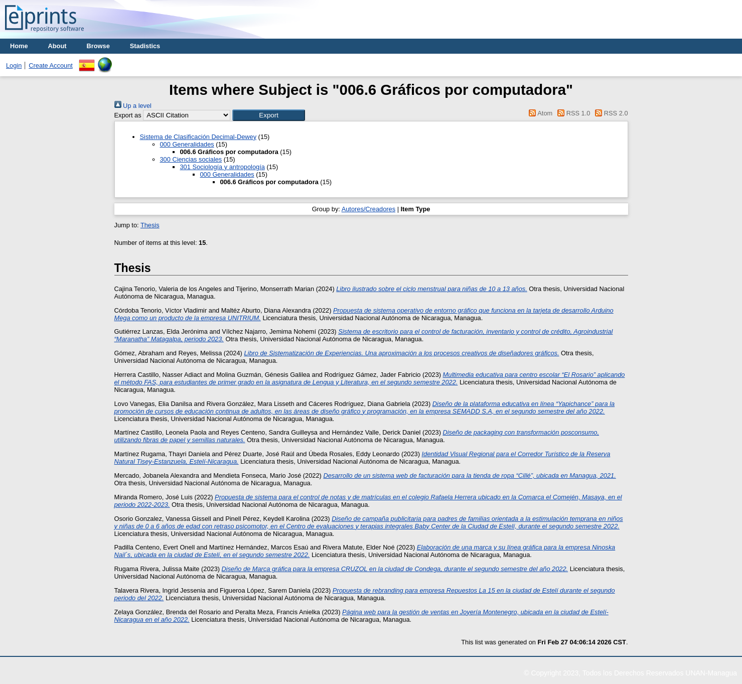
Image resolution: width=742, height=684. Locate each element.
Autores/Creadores (368, 209)
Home (19, 46)
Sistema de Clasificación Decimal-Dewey (198, 137)
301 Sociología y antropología (222, 167)
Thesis (150, 225)
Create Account (51, 65)
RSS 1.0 (572, 113)
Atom (539, 113)
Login (14, 65)
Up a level (133, 105)
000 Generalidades (187, 144)
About (57, 46)
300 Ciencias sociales (191, 159)
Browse (98, 46)
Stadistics (145, 46)
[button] (268, 115)
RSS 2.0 (610, 113)
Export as (127, 115)
